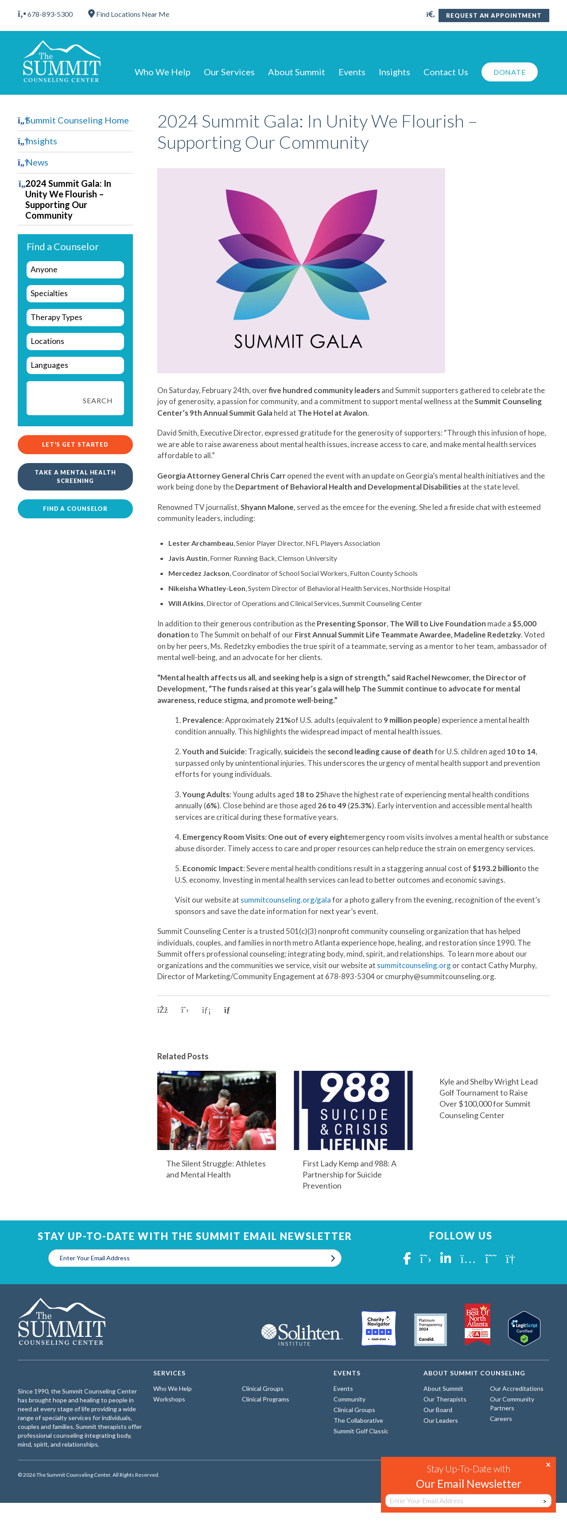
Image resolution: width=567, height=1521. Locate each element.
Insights (394, 71)
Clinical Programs (265, 1399)
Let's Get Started (75, 444)
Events (351, 71)
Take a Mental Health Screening (75, 476)
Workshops (169, 1399)
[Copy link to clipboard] (230, 1010)
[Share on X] (185, 1010)
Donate (509, 72)
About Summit (296, 71)
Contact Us (445, 71)
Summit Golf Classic (361, 1431)
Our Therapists (444, 1399)
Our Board (437, 1409)
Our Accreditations (517, 1388)
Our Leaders (440, 1420)
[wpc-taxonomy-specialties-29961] (75, 293)
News (37, 162)
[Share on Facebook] (162, 1010)
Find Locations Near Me (128, 14)
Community (349, 1399)
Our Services (229, 71)
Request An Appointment (494, 15)
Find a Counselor (75, 508)
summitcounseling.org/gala (286, 899)
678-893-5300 (45, 14)
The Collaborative (358, 1420)
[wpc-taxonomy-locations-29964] (75, 341)
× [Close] (548, 1464)
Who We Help (162, 71)
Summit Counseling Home (77, 120)
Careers (501, 1418)
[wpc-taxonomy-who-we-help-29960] (75, 269)
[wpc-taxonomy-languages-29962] (75, 365)
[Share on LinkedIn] (206, 1010)
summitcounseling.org (414, 965)
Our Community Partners (512, 1403)
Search (98, 400)
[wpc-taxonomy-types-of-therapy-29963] (75, 317)
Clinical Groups (263, 1388)
